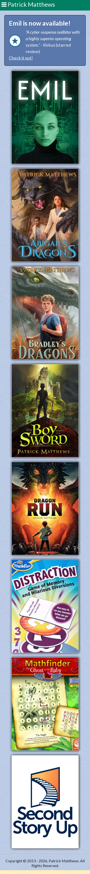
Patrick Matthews (28, 4)
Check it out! (21, 57)
